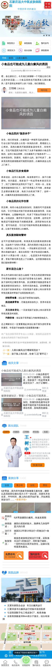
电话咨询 (16, 663)
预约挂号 (45, 43)
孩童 (7, 485)
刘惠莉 (16, 432)
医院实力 (11, 50)
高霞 (46, 432)
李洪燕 (36, 432)
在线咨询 (26, 661)
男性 (45, 485)
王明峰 (26, 432)
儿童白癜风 (21, 58)
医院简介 (11, 43)
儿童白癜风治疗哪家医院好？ (26, 350)
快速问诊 (37, 465)
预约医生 (36, 663)
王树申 (6, 432)
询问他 (44, 90)
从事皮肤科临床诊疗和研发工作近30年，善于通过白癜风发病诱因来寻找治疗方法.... (41, 443)
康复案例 (45, 50)
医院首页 (5, 663)
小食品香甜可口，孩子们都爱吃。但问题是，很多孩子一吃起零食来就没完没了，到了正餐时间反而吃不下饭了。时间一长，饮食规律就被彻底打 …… (36, 383)
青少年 (19, 485)
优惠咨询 (47, 663)
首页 (11, 58)
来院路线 (28, 43)
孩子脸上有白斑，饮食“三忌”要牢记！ (30, 354)
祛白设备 (28, 50)
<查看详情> (21, 499)
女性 (32, 485)
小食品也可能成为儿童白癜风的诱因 (21, 370)
